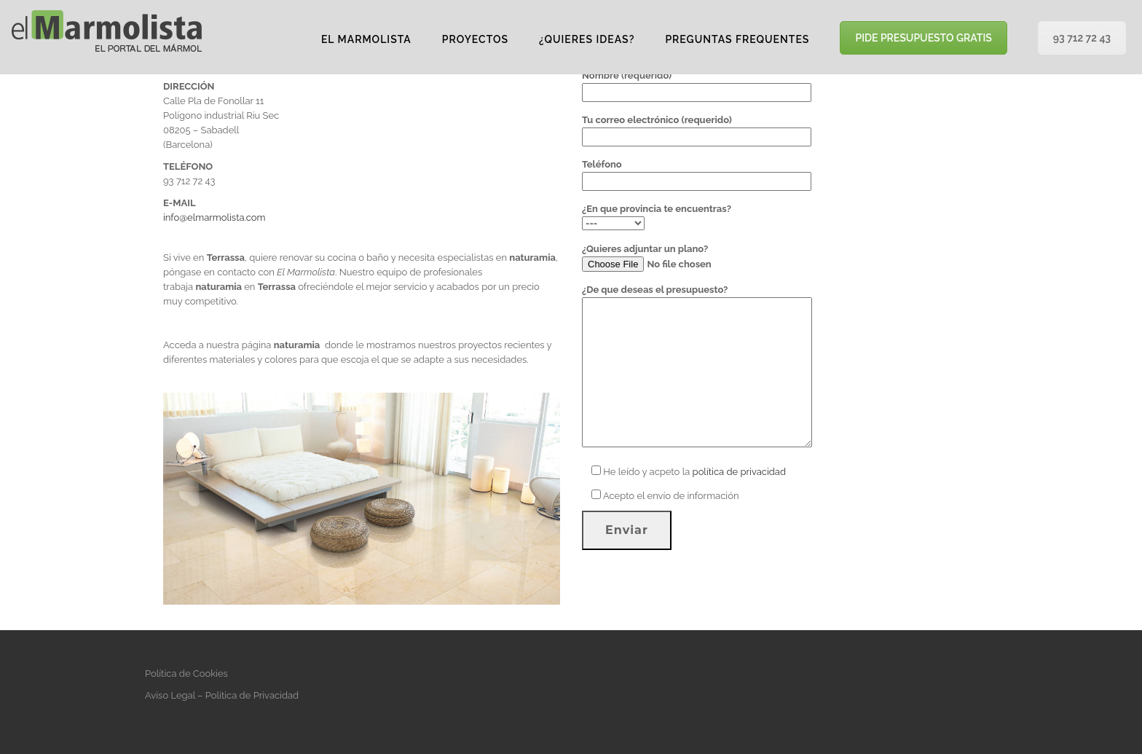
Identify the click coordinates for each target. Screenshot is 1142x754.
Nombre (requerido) (696, 84)
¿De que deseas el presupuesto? (697, 366)
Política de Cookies (186, 673)
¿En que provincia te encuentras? (656, 216)
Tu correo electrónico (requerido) (696, 128)
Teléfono (696, 172)
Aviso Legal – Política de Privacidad (222, 695)
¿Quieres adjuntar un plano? (681, 257)
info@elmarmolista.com (214, 217)
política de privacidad (739, 471)
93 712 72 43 (1082, 38)
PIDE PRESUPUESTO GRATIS (923, 38)
